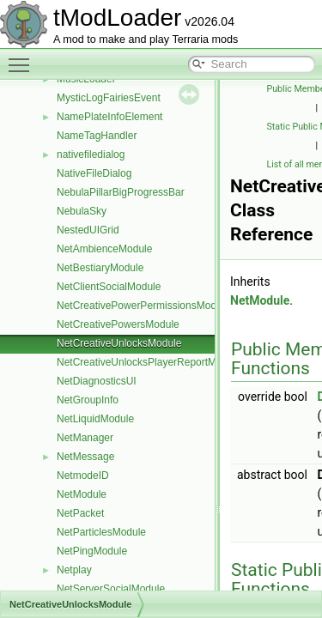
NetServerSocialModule (111, 589)
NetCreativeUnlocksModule (119, 343)
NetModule (81, 494)
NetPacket (80, 513)
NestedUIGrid (88, 230)
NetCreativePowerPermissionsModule (143, 306)
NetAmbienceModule (104, 249)
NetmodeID (83, 476)
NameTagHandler (97, 136)
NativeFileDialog (94, 173)
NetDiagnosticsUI (97, 381)
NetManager (85, 438)
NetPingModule (92, 551)
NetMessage (85, 457)
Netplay (74, 570)
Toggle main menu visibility (23, 57)
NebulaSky (81, 211)
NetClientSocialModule (109, 287)
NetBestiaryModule (100, 268)
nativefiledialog (91, 154)
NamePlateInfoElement (109, 117)
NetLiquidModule (95, 419)
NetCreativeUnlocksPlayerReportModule (149, 362)
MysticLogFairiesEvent (109, 98)
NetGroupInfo (87, 400)
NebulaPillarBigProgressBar (121, 192)
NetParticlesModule (101, 532)
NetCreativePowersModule (118, 324)
